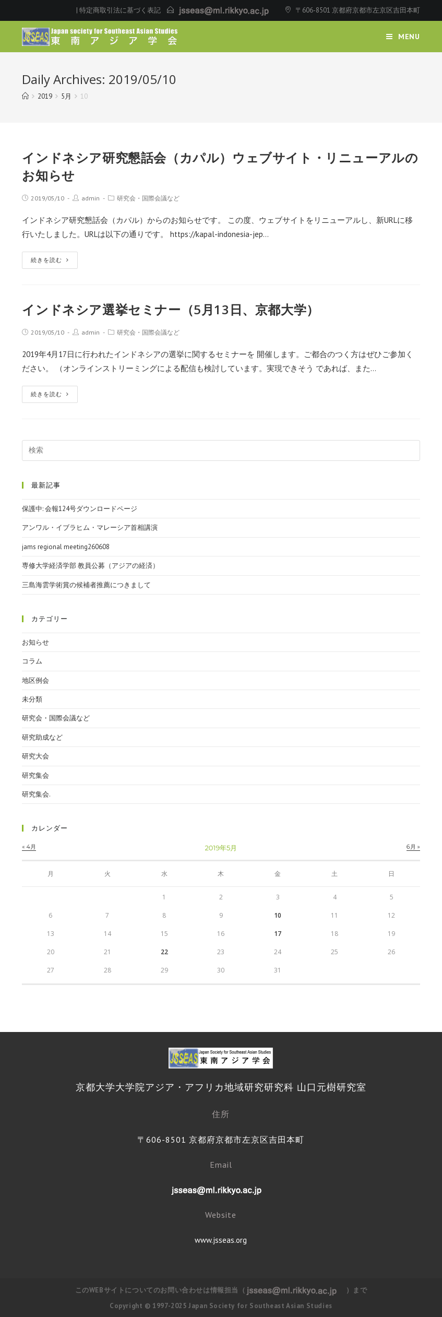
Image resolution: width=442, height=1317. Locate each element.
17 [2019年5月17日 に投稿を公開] (277, 933)
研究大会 (35, 756)
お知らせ (35, 642)
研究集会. (36, 794)
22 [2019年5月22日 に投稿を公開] (164, 951)
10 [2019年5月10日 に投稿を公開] (277, 915)
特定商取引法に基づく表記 (120, 10)
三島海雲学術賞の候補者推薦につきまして (86, 584)
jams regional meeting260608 (66, 546)
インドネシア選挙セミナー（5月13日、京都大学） (170, 309)
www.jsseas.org (221, 1240)
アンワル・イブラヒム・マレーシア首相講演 (90, 527)
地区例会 (35, 680)
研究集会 (35, 775)
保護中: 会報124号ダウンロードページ (79, 508)
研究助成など (42, 737)
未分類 (32, 699)
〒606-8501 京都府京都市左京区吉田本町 (357, 10)
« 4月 (28, 846)
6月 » (413, 846)
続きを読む (50, 260)
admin (90, 198)
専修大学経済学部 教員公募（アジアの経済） (90, 565)
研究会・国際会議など (148, 198)
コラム (32, 661)
